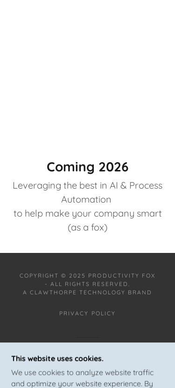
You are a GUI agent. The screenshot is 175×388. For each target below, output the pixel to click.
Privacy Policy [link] (87, 313)
